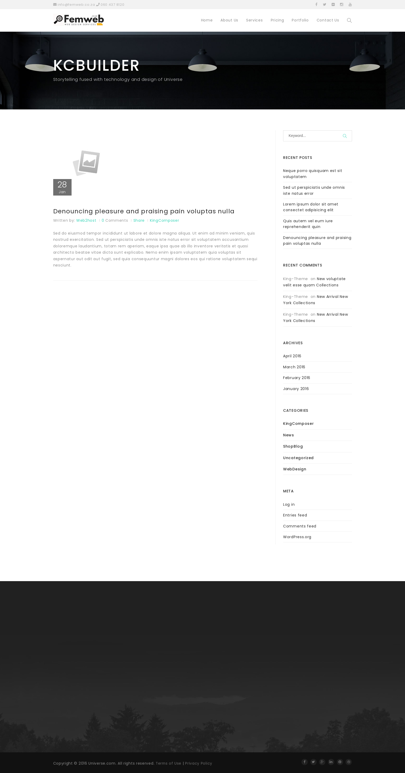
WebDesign (294, 469)
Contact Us (328, 20)
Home (207, 20)
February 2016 (296, 377)
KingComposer (164, 220)
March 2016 (294, 367)
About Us (229, 20)
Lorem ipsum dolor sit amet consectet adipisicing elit (310, 207)
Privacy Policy (199, 763)
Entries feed (295, 515)
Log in (289, 504)
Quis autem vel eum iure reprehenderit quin (308, 223)
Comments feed (299, 526)
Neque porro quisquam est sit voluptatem (312, 173)
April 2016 (292, 356)
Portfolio (300, 20)
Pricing (277, 20)
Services (254, 20)
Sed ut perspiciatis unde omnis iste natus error (314, 190)
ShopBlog (293, 446)
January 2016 (296, 388)
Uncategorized (298, 457)
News (288, 435)
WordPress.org (297, 537)
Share (139, 220)
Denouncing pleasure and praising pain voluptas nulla (146, 211)
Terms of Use (169, 763)
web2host (86, 220)
